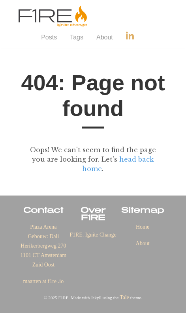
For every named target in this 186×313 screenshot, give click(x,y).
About (104, 37)
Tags (76, 37)
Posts (49, 37)
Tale (124, 297)
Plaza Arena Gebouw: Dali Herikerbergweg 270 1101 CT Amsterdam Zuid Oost (44, 246)
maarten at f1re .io (43, 281)
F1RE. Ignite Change (93, 235)
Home (142, 227)
